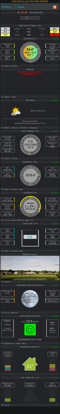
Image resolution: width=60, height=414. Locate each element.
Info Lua (4, 220)
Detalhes (5, 97)
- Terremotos (23, 128)
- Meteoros (20, 220)
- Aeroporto (14, 128)
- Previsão (13, 66)
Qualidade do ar (7, 343)
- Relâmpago (32, 128)
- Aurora (13, 220)
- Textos (13, 97)
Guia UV (5, 405)
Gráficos (5, 66)
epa (35, 322)
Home (19, 7)
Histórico (5, 128)
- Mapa (20, 189)
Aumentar (5, 282)
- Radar (20, 251)
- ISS (31, 220)
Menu (7, 7)
